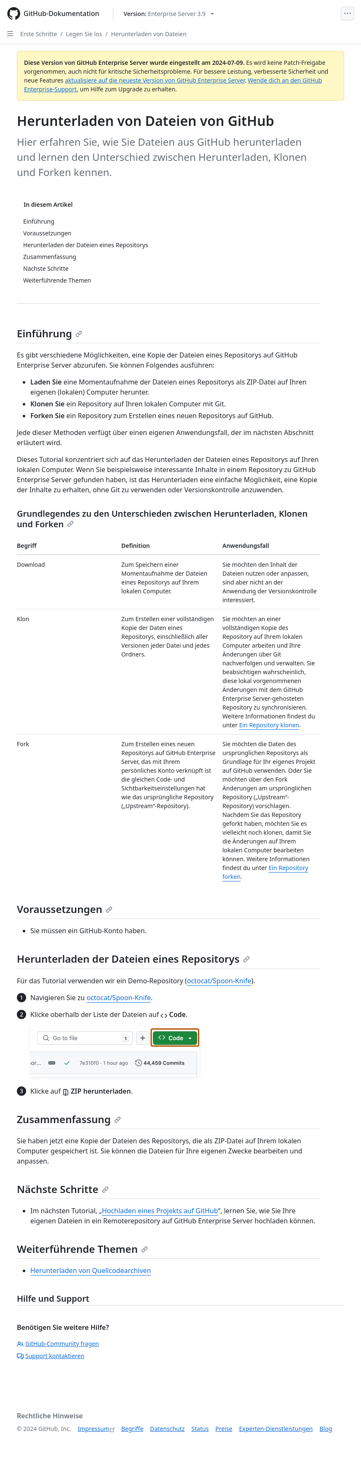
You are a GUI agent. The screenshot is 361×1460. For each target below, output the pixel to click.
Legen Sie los (84, 34)
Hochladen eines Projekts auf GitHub (160, 1210)
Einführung (49, 333)
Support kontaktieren (50, 1356)
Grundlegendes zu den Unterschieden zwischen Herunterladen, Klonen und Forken (162, 519)
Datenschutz (167, 1429)
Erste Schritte (38, 34)
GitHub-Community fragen (58, 1344)
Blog (326, 1429)
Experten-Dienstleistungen (276, 1429)
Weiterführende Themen (82, 1249)
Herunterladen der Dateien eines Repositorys (133, 959)
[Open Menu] (347, 13)
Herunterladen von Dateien (148, 34)
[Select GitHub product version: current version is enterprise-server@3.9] (169, 13)
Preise (223, 1429)
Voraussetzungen (64, 909)
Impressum (94, 1429)
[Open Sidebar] (10, 33)
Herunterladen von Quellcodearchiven (90, 1270)
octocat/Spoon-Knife (219, 980)
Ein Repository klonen (269, 725)
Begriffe (132, 1429)
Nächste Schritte (63, 1189)
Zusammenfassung (69, 1119)
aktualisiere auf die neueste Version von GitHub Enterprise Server (155, 80)
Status (200, 1429)
